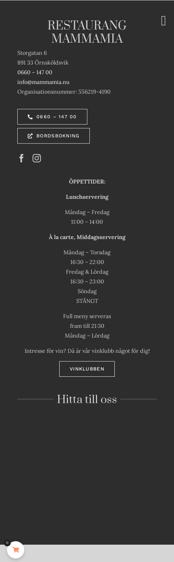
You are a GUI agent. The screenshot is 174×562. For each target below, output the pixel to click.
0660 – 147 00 (34, 72)
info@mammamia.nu (43, 81)
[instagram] (37, 158)
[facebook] (21, 158)
